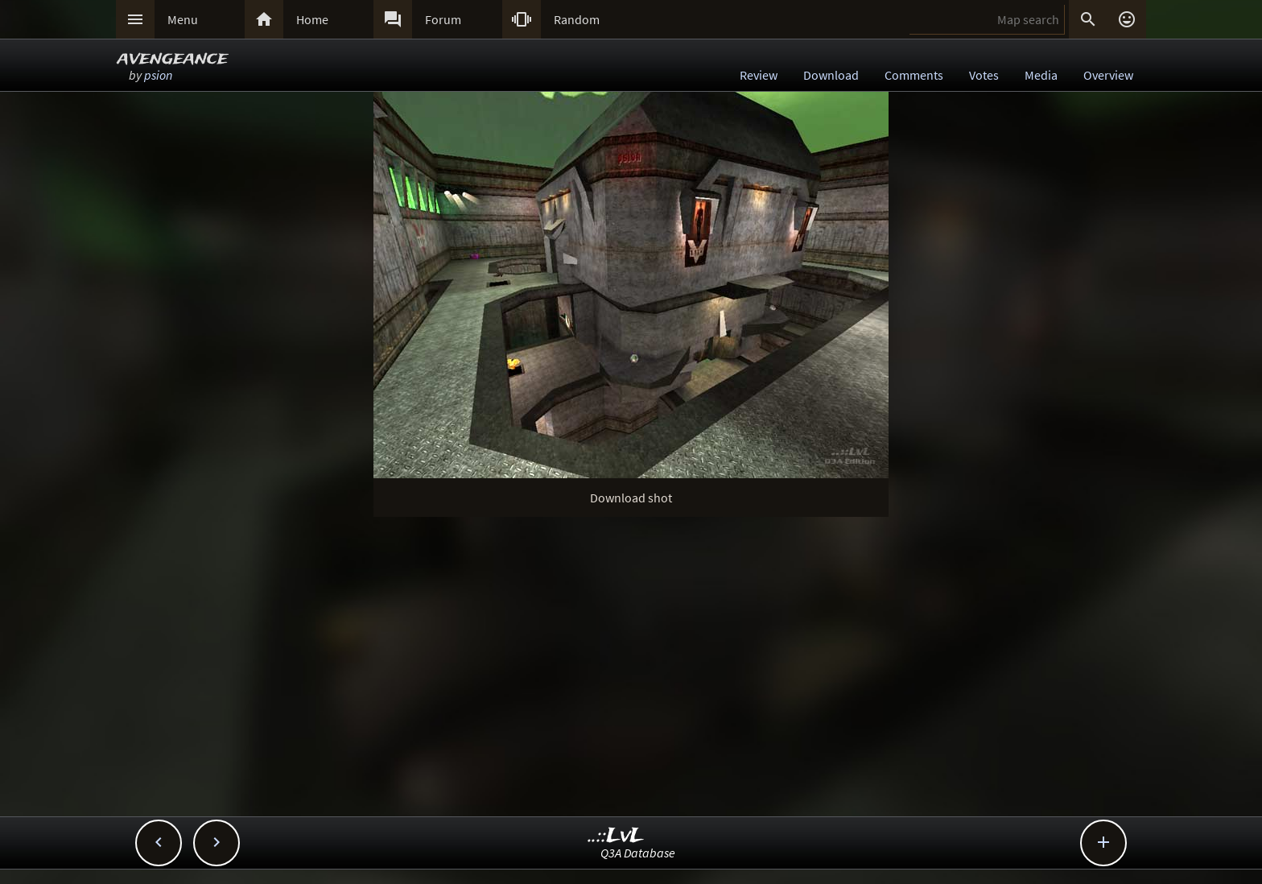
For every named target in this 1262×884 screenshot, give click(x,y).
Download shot (631, 498)
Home (312, 19)
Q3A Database (637, 853)
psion (158, 75)
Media (1041, 75)
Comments (914, 75)
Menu (182, 19)
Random (577, 19)
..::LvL (616, 836)
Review (758, 75)
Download (831, 75)
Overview (1108, 75)
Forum (443, 19)
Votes (984, 75)
